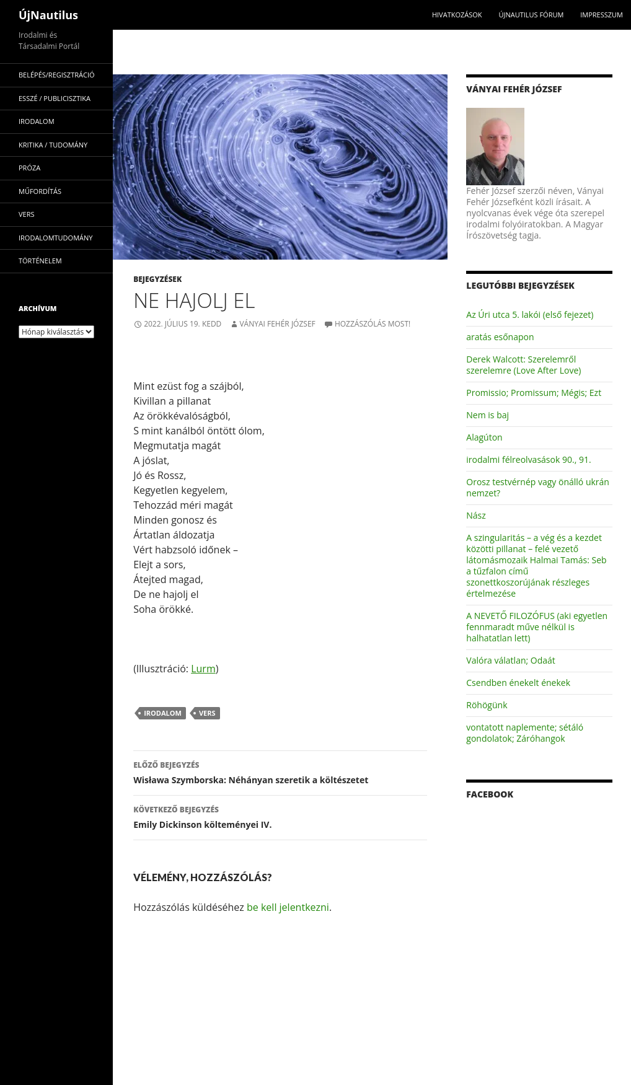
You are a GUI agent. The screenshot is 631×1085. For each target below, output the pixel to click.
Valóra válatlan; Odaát (510, 660)
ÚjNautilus (48, 14)
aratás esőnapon (500, 337)
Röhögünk (486, 705)
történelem (40, 260)
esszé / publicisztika (54, 98)
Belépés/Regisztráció (57, 74)
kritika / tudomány (53, 144)
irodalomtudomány (55, 237)
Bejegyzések (157, 279)
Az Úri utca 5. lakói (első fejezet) (529, 314)
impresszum (601, 14)
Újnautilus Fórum (530, 14)
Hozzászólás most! (372, 323)
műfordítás (40, 191)
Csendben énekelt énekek (518, 682)
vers (207, 713)
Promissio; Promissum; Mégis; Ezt (533, 392)
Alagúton (484, 437)
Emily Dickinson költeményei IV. (280, 816)
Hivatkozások (457, 14)
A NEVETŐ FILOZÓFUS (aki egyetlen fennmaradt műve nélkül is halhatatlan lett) (536, 627)
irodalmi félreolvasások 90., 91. (528, 459)
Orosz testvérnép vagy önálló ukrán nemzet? (537, 487)
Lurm (203, 668)
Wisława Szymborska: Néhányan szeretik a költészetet (280, 772)
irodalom (163, 713)
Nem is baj (487, 415)
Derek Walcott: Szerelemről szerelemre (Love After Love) (523, 364)
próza (29, 167)
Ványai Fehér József (277, 323)
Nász (476, 515)
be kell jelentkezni (288, 907)
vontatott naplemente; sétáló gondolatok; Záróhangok (524, 732)
